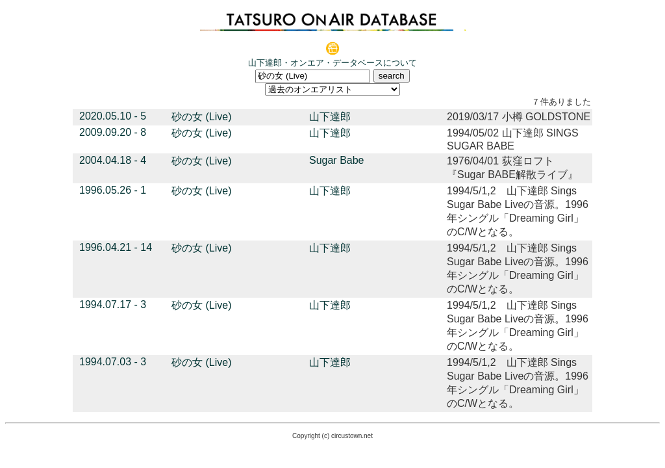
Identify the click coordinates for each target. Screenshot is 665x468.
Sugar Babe (336, 160)
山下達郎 (330, 116)
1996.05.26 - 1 (112, 190)
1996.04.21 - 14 (115, 247)
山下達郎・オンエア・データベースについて (332, 63)
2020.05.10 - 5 (112, 116)
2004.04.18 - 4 (112, 160)
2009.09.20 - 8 (112, 132)
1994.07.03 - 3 (112, 361)
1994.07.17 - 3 (112, 304)
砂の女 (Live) (201, 116)
